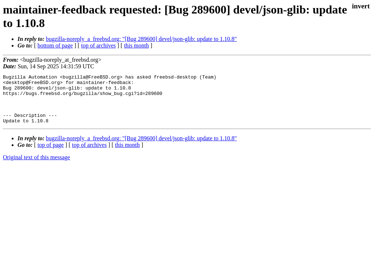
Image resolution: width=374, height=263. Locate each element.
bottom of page (55, 45)
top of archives (98, 45)
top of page (51, 155)
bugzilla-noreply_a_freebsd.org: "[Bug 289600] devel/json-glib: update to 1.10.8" (141, 39)
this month (136, 45)
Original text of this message (36, 167)
